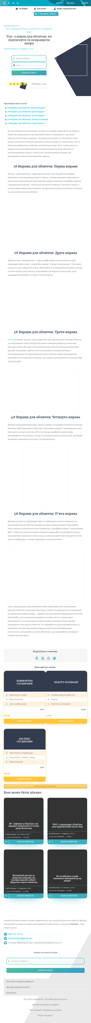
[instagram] (4, 3)
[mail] (13, 3)
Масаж (11, 340)
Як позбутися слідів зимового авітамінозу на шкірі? (67, 878)
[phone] (18, 3)
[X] (43, 658)
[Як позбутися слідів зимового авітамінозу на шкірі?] (67, 851)
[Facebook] (37, 658)
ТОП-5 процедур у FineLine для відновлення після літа (67, 825)
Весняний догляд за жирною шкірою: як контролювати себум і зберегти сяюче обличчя (23, 879)
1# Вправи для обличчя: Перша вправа (26, 108)
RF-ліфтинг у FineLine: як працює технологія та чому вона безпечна (23, 825)
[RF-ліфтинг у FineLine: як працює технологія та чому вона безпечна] (24, 799)
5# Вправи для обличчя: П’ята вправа (26, 123)
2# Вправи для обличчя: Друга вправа (25, 111)
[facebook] (9, 3)
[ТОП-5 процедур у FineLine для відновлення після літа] (67, 799)
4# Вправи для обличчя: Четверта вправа (27, 119)
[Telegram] (54, 658)
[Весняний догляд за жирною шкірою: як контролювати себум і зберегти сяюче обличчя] (24, 851)
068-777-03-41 (15, 934)
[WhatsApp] (48, 658)
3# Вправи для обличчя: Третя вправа (26, 115)
